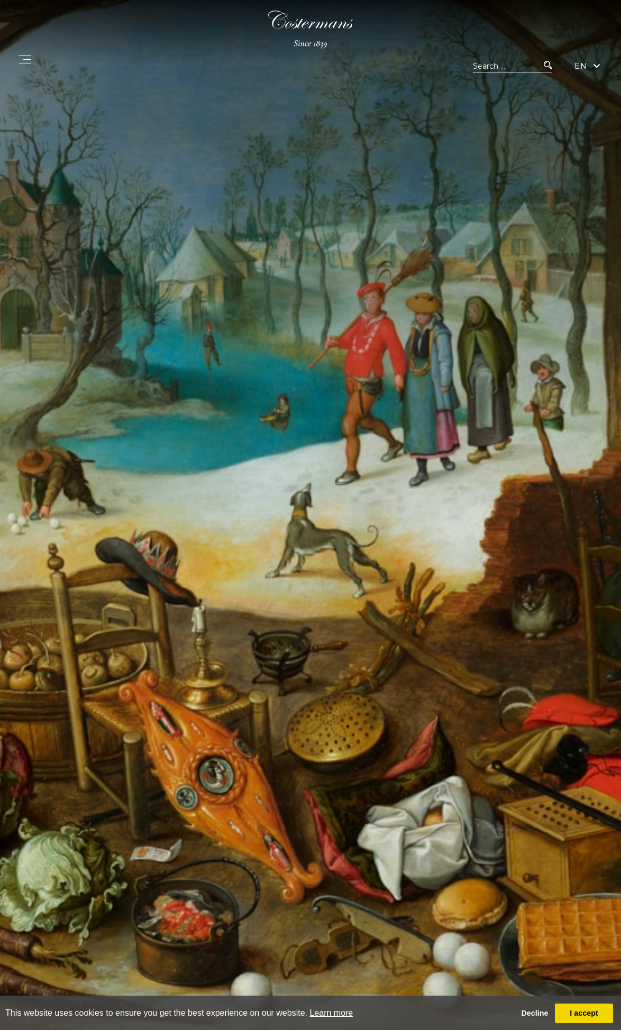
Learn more (331, 1012)
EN (580, 66)
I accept (584, 1013)
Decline (534, 1013)
